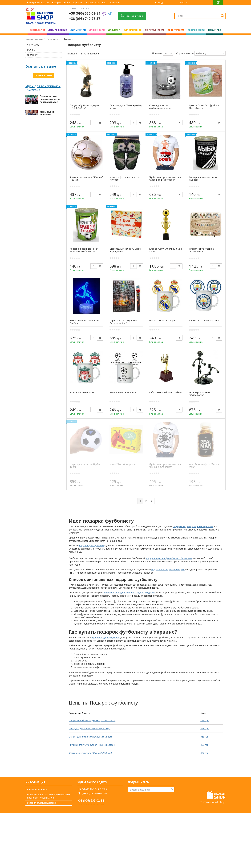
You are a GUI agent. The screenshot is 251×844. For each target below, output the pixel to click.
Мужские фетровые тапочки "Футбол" (124, 178)
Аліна (28, 161)
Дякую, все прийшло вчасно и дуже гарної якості (41, 131)
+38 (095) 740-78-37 (90, 805)
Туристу (31, 85)
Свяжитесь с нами (37, 789)
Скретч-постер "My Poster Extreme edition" (123, 322)
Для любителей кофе (38, 106)
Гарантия (78, 2)
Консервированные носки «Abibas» (203, 178)
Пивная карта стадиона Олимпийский (202, 250)
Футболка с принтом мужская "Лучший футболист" (165, 465)
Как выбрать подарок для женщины (47, 258)
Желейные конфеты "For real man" (204, 465)
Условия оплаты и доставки (42, 802)
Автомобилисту (35, 70)
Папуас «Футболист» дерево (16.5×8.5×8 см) (92, 720)
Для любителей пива (38, 100)
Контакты (115, 2)
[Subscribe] (172, 789)
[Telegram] (109, 13)
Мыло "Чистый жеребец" (122, 464)
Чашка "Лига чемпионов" (123, 392)
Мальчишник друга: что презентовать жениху (47, 226)
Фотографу (33, 44)
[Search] (222, 15)
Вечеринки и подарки (39, 823)
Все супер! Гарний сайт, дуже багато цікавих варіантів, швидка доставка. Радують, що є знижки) (43, 149)
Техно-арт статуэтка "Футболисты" (199, 394)
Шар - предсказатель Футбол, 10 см (86, 465)
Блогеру (31, 90)
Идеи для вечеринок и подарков (43, 197)
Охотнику (32, 54)
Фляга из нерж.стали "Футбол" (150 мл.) (90, 752)
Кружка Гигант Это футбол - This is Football (92, 744)
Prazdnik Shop (216, 833)
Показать (157, 53)
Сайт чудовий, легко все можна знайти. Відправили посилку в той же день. (42, 168)
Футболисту (33, 111)
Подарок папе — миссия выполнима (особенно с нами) (50, 275)
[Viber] (104, 13)
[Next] (151, 501)
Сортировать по (185, 53)
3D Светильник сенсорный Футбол (84, 322)
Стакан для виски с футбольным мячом (90, 736)
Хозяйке (31, 75)
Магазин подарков (34, 39)
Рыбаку (31, 49)
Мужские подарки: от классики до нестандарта (50, 242)
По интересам (53, 39)
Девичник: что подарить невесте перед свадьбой (50, 209)
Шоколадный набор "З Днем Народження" (125, 250)
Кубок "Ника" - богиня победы (165, 392)
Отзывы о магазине (40, 122)
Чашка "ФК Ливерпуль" (82, 392)
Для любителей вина (38, 95)
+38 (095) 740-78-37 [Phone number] (84, 18)
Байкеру (31, 59)
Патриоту (32, 65)
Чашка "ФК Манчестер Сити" (204, 320)
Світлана (30, 142)
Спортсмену (33, 80)
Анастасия (31, 126)
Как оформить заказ (38, 2)
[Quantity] (93, 122)
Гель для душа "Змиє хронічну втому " (89, 728)
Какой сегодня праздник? (41, 828)
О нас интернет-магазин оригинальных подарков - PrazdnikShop (48, 796)
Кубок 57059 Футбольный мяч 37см (165, 250)
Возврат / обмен (61, 2)
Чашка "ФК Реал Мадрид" (163, 320)
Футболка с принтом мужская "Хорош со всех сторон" (165, 178)
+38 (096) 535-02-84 (84, 13)
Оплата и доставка (96, 2)
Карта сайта (33, 833)
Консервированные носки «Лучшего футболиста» (84, 250)
